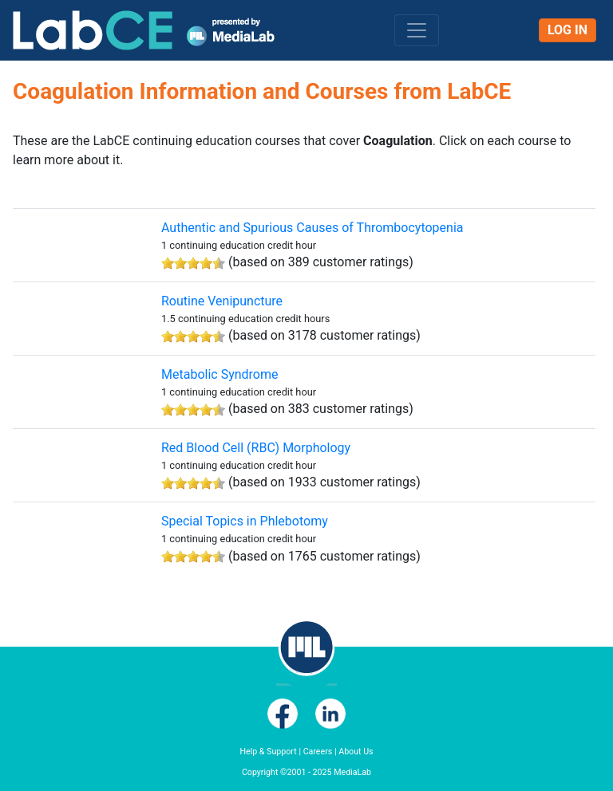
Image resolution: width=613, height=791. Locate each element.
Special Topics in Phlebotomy (244, 521)
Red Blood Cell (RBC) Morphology (255, 447)
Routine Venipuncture (222, 301)
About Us (355, 751)
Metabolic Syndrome (219, 374)
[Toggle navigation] (416, 30)
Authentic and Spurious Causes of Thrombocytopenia (312, 227)
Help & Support (267, 751)
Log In (567, 29)
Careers (318, 751)
